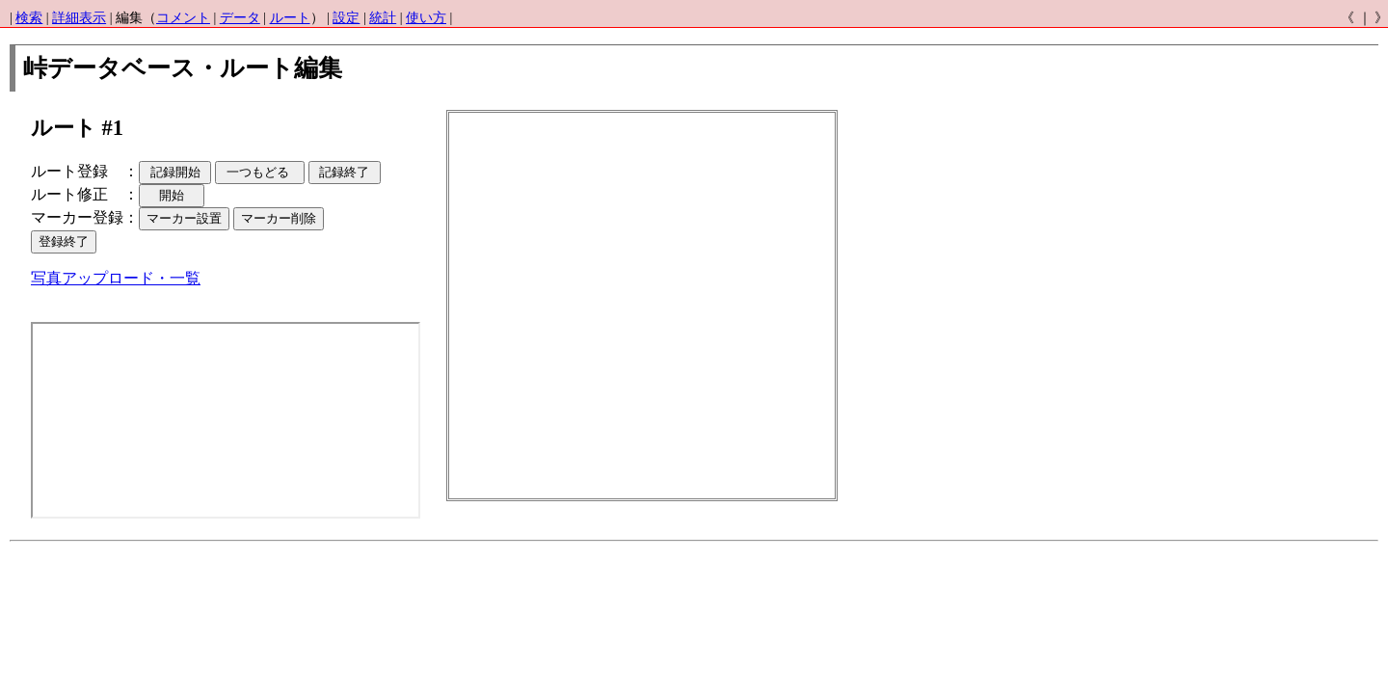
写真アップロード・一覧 (115, 278)
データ (240, 18)
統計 (382, 18)
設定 (346, 18)
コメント (183, 18)
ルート (290, 18)
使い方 (426, 18)
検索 (28, 18)
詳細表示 (79, 18)
